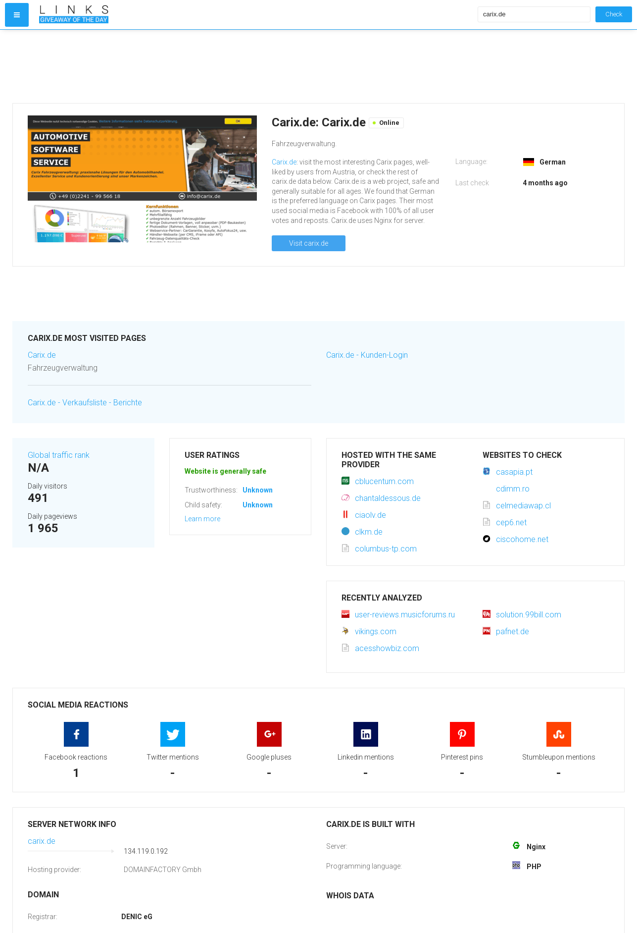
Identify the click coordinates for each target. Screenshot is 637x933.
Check (613, 14)
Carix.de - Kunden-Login (367, 355)
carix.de (41, 841)
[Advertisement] (256, 66)
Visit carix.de (308, 243)
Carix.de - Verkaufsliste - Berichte (85, 402)
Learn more (202, 519)
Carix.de (284, 162)
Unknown (258, 490)
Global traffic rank (59, 455)
